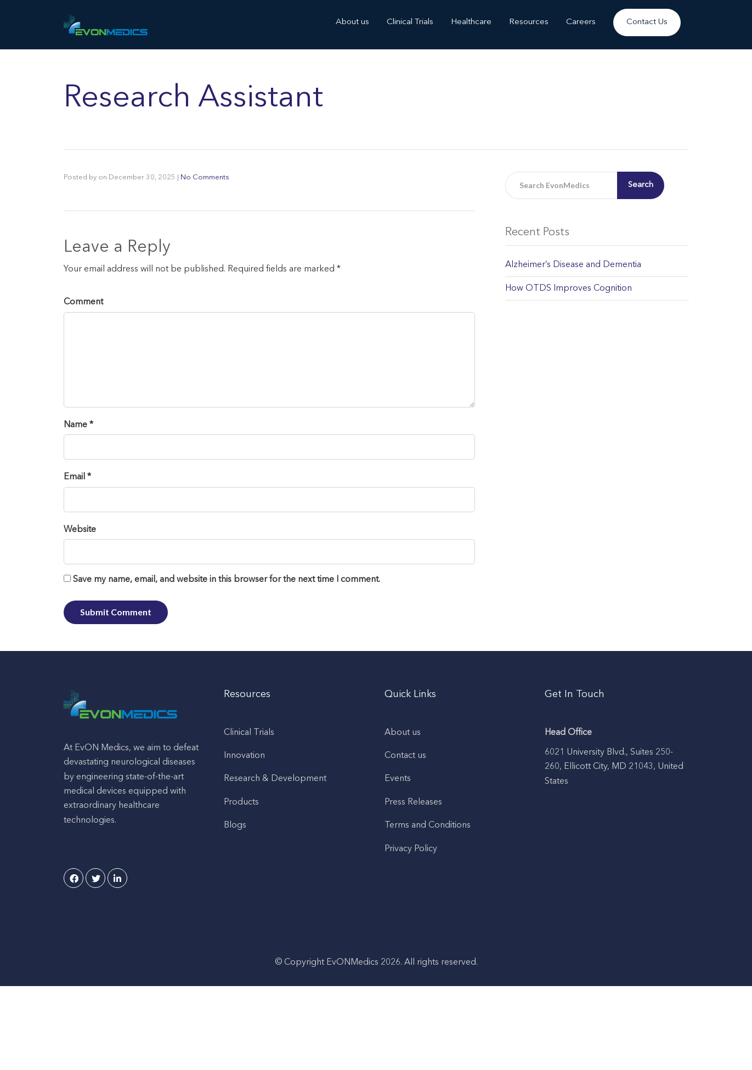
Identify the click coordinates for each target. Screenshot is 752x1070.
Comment (83, 302)
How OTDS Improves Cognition (568, 288)
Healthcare (471, 22)
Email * (77, 477)
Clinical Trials (410, 22)
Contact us (405, 755)
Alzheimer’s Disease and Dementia (573, 265)
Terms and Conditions (428, 825)
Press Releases (413, 802)
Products (241, 802)
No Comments (204, 177)
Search (640, 185)
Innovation (244, 755)
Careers (581, 22)
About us (352, 22)
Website (80, 529)
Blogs (235, 825)
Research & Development (275, 778)
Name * (78, 425)
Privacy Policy (411, 849)
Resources (529, 22)
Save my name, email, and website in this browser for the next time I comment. (226, 579)
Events (398, 778)
